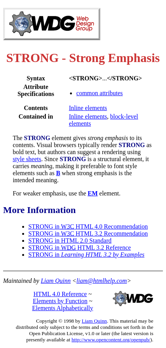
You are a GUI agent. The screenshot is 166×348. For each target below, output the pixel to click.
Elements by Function (60, 301)
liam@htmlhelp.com (102, 280)
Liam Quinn (56, 280)
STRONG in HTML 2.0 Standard (70, 240)
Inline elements (88, 108)
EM (93, 193)
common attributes (99, 93)
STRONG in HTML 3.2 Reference (79, 247)
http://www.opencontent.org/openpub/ (111, 340)
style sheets (27, 159)
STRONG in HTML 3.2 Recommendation (88, 233)
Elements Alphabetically (62, 308)
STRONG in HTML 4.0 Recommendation (88, 226)
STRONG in (86, 254)
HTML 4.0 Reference (60, 294)
